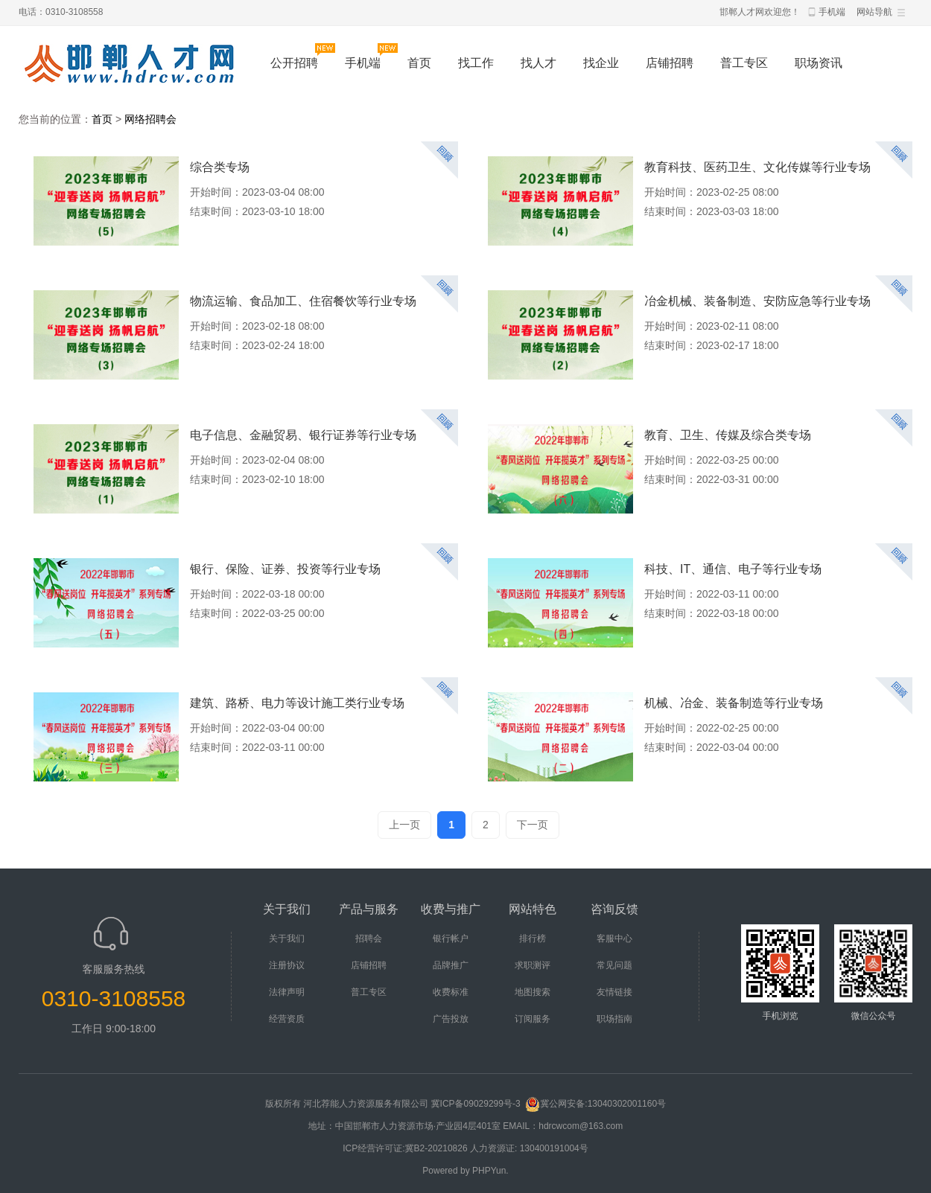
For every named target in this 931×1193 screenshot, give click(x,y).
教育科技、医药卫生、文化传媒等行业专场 (757, 167)
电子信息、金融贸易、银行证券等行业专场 (303, 435)
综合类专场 (220, 167)
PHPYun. (490, 1170)
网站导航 (874, 12)
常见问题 (614, 965)
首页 (419, 63)
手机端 (832, 12)
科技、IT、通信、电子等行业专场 (733, 569)
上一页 (404, 825)
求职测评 (532, 965)
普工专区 (744, 63)
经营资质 (287, 1019)
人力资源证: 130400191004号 (529, 1148)
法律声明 (287, 992)
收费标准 (450, 992)
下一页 (532, 825)
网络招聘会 (150, 119)
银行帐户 (450, 938)
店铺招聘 (669, 63)
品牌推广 (450, 965)
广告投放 (450, 1019)
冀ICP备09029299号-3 (477, 1103)
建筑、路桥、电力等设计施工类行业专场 (297, 703)
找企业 (601, 63)
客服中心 (614, 938)
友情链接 (614, 992)
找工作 (476, 63)
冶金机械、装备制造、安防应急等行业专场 (757, 301)
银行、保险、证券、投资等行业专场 (285, 569)
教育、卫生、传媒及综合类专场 (727, 435)
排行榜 (532, 938)
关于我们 (287, 938)
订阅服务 (532, 1019)
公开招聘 (294, 63)
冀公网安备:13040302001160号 (595, 1103)
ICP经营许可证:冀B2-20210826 (405, 1148)
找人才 (538, 63)
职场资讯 (818, 63)
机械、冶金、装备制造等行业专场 (733, 703)
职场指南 (614, 1019)
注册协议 (287, 965)
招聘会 (368, 938)
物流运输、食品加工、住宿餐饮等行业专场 (303, 301)
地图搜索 (532, 992)
